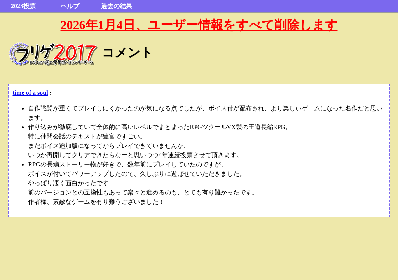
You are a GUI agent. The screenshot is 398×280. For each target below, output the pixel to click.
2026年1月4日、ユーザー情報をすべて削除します (199, 25)
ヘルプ (70, 6)
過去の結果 (116, 6)
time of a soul (30, 92)
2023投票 (23, 6)
